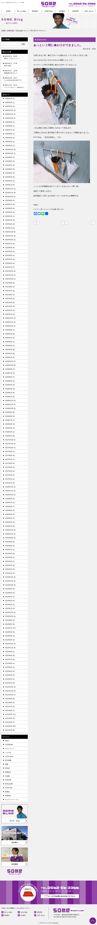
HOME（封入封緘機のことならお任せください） (16, 908)
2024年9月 (8, 157)
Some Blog (24, 912)
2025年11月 (9, 114)
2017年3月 (8, 475)
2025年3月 (8, 141)
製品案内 (35, 11)
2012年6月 (8, 663)
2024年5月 (8, 173)
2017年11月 (9, 443)
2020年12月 (9, 318)
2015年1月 (8, 573)
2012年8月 (8, 655)
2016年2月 (8, 522)
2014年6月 (8, 589)
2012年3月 (8, 675)
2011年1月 (8, 730)
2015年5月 (8, 557)
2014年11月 (9, 581)
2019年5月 (8, 381)
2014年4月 (8, 596)
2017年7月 (8, 459)
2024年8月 (8, 161)
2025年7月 (8, 130)
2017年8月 (8, 455)
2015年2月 (8, 569)
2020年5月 (8, 345)
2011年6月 (8, 710)
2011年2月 (8, 726)
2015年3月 (8, 565)
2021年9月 (8, 283)
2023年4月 (8, 216)
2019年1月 (8, 396)
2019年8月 (8, 369)
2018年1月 (8, 436)
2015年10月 (9, 538)
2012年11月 (9, 647)
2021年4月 (8, 302)
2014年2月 (8, 604)
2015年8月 (8, 546)
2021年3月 (8, 306)
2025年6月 (8, 134)
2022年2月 (8, 263)
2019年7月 (8, 373)
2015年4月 (8, 561)
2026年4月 (8, 98)
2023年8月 (8, 200)
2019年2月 (8, 392)
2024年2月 (8, 181)
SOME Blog (48, 11)
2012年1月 (8, 683)
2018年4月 (8, 428)
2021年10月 (9, 279)
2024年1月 (8, 185)
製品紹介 (8, 795)
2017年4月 (8, 471)
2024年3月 (8, 177)
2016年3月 (8, 518)
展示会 (7, 768)
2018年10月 (9, 408)
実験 (6, 764)
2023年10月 (9, 196)
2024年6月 (8, 169)
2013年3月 (8, 636)
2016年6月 (8, 506)
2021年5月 (8, 298)
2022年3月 (8, 259)
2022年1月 (8, 267)
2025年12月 (9, 110)
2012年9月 (8, 651)
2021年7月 (8, 291)
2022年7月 (8, 243)
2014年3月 (8, 600)
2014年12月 (9, 577)
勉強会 (7, 791)
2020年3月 (8, 353)
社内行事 (8, 780)
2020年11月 (9, 322)
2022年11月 (9, 236)
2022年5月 (8, 251)
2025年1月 (8, 145)
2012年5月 (8, 667)
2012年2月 (8, 679)
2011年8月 (8, 702)
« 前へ (36, 222)
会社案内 (62, 11)
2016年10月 (9, 495)
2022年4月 (8, 255)
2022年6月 (8, 247)
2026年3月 (8, 102)
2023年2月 (8, 224)
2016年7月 (8, 502)
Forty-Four (55, 922)
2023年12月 (9, 189)
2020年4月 (8, 349)
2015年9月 (8, 542)
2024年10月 (9, 153)
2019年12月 (9, 361)
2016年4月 (8, 514)
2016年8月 (8, 498)
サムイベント (9, 748)
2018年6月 (8, 424)
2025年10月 (9, 118)
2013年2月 (8, 640)
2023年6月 (8, 208)
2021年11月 (9, 275)
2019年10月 (9, 365)
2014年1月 (8, 608)
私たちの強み (21, 11)
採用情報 (75, 11)
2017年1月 (8, 483)
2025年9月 (8, 122)
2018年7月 (8, 420)
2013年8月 (8, 624)
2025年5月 (8, 138)
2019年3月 (8, 389)
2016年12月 (9, 487)
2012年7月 (8, 659)
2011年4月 (8, 718)
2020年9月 (8, 330)
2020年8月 (8, 334)
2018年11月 (9, 404)
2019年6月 (8, 377)
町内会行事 (9, 784)
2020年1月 (8, 357)
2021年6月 (8, 294)
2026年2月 (8, 106)
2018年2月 (8, 432)
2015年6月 (8, 553)
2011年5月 (8, 714)
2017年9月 (8, 451)
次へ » (92, 222)
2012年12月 (9, 644)
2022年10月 (9, 239)
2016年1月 (8, 526)
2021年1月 (8, 314)
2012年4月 (8, 671)
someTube (8, 788)
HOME (8, 11)
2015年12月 (9, 530)
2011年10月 (9, 695)
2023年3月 (8, 220)
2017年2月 (8, 479)
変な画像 (8, 760)
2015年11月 (9, 534)
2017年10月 (9, 447)
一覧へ (64, 222)
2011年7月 (8, 706)
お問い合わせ (88, 11)
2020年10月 (9, 326)
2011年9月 (8, 699)
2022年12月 (9, 232)
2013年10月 (9, 616)
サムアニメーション (12, 799)
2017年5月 (8, 467)
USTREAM (9, 744)
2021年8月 (8, 287)
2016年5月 (8, 510)
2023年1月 (8, 228)
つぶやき (8, 752)
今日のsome (9, 756)
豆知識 (7, 776)
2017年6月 (8, 463)
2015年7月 (8, 549)
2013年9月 (8, 620)
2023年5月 (8, 212)
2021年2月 (8, 310)
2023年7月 (8, 204)
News (7, 740)
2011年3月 (8, 722)
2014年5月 (8, 593)
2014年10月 (9, 585)
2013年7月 (8, 628)
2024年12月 (9, 149)
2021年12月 (9, 271)
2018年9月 (8, 412)
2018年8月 (8, 416)
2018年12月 (9, 400)
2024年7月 (8, 165)
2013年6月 (8, 632)
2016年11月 (9, 491)
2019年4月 (8, 385)
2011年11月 (9, 691)
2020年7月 (8, 338)
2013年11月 (9, 612)
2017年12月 (9, 440)
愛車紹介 (8, 772)
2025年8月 (8, 126)
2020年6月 (8, 342)
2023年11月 (9, 192)
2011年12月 (9, 687)
